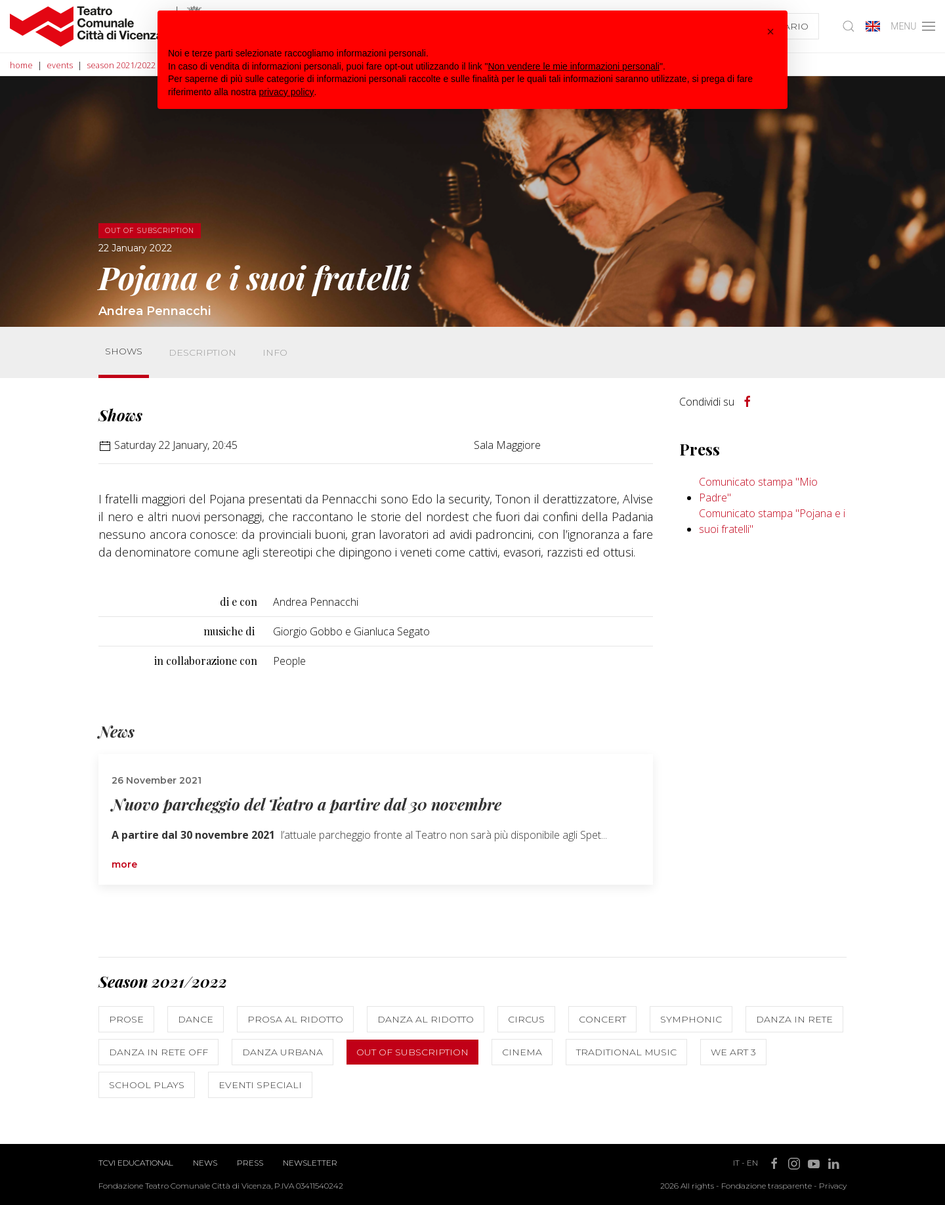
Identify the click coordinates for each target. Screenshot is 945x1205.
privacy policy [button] (286, 92)
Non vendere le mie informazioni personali (573, 66)
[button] (770, 31)
